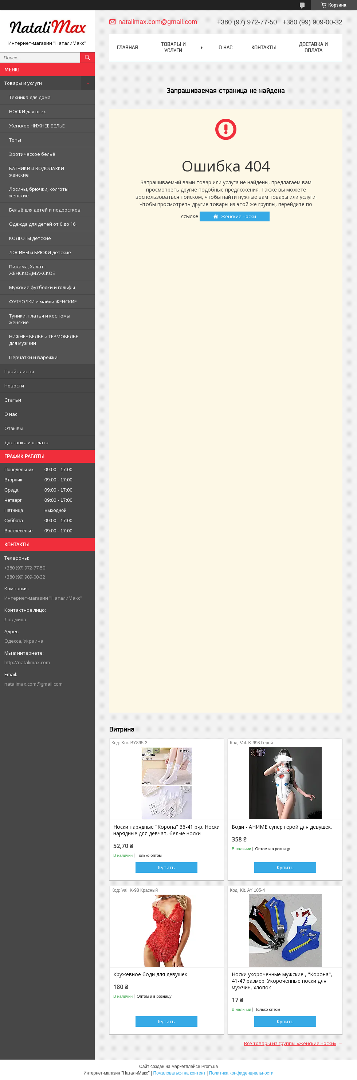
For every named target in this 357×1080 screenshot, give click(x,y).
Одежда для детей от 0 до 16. (42, 224)
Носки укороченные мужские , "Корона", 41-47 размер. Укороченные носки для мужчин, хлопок (282, 981)
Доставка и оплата (26, 442)
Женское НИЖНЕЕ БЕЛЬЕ (37, 125)
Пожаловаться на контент (179, 1073)
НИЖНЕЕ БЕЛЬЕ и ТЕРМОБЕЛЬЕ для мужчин (43, 339)
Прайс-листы (19, 371)
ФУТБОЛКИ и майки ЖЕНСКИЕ (43, 301)
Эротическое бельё (32, 154)
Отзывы (13, 428)
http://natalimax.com (27, 662)
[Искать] (87, 57)
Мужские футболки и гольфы (42, 287)
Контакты (263, 47)
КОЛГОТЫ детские (30, 238)
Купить (166, 867)
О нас (10, 414)
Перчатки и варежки (33, 357)
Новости (14, 385)
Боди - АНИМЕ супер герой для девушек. (282, 827)
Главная (127, 47)
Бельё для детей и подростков (45, 209)
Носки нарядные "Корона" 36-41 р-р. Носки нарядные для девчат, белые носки (166, 830)
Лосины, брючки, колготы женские (38, 192)
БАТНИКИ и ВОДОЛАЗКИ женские (36, 171)
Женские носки (238, 216)
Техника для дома (30, 97)
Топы (15, 140)
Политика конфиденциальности (241, 1073)
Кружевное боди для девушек (150, 974)
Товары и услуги (23, 83)
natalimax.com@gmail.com (33, 684)
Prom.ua (209, 1066)
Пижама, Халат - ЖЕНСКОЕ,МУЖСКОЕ (32, 269)
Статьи (12, 400)
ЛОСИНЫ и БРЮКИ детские (40, 252)
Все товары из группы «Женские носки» (290, 1043)
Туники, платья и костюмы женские (39, 319)
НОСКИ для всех (27, 111)
